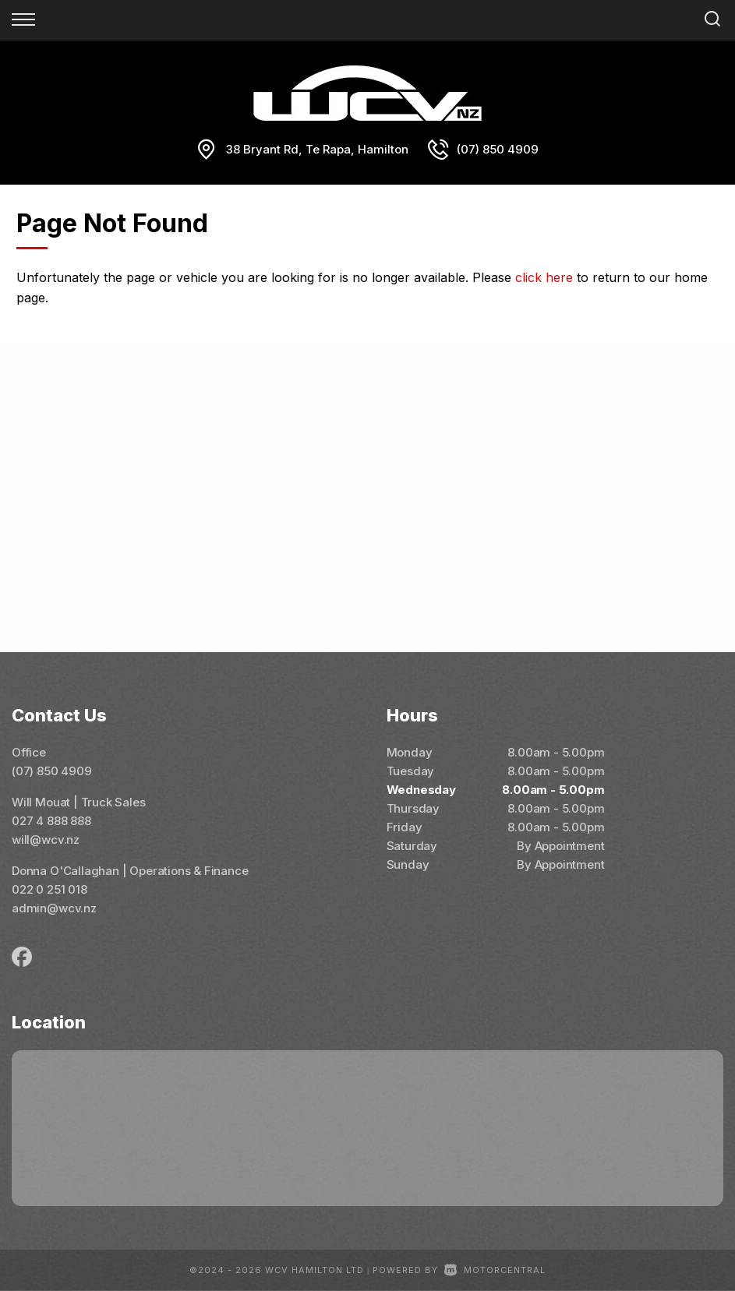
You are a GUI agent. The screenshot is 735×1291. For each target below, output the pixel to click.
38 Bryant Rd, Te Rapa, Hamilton (317, 149)
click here (544, 277)
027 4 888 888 (51, 820)
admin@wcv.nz (54, 908)
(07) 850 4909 (498, 149)
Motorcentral (495, 1270)
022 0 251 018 (49, 889)
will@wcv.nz (46, 839)
